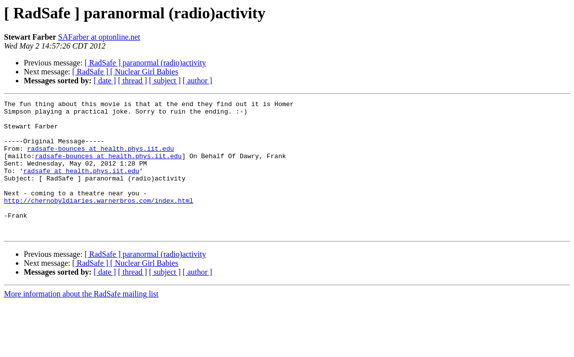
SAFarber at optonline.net (99, 37)
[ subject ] (165, 80)
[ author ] (197, 80)
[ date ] (105, 80)
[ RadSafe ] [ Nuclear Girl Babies (125, 71)
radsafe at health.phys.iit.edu (81, 185)
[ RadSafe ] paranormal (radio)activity (145, 63)
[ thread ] (132, 80)
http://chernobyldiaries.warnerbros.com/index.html (98, 221)
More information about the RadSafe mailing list (81, 320)
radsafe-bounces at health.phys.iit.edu (100, 158)
